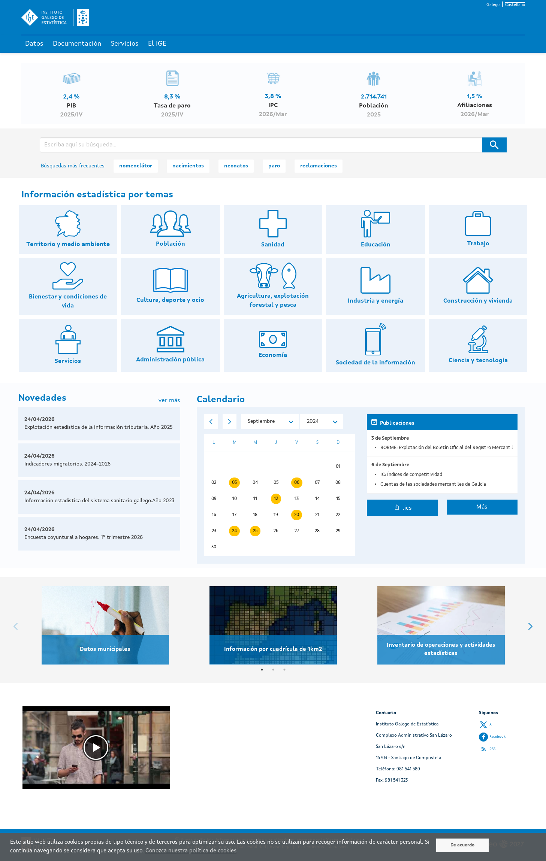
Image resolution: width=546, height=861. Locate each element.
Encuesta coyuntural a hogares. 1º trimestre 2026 (83, 537)
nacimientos (188, 166)
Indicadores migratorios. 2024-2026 (67, 464)
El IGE (157, 43)
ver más (169, 401)
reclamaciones (318, 166)
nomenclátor (135, 166)
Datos (34, 43)
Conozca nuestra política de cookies (190, 851)
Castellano (515, 5)
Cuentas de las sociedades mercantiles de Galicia (433, 484)
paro (274, 166)
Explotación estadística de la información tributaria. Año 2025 (98, 427)
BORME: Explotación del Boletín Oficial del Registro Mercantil (446, 447)
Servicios (125, 43)
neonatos (236, 166)
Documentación (77, 43)
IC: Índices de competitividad (411, 474)
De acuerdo (462, 845)
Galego (493, 5)
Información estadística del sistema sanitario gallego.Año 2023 (99, 500)
